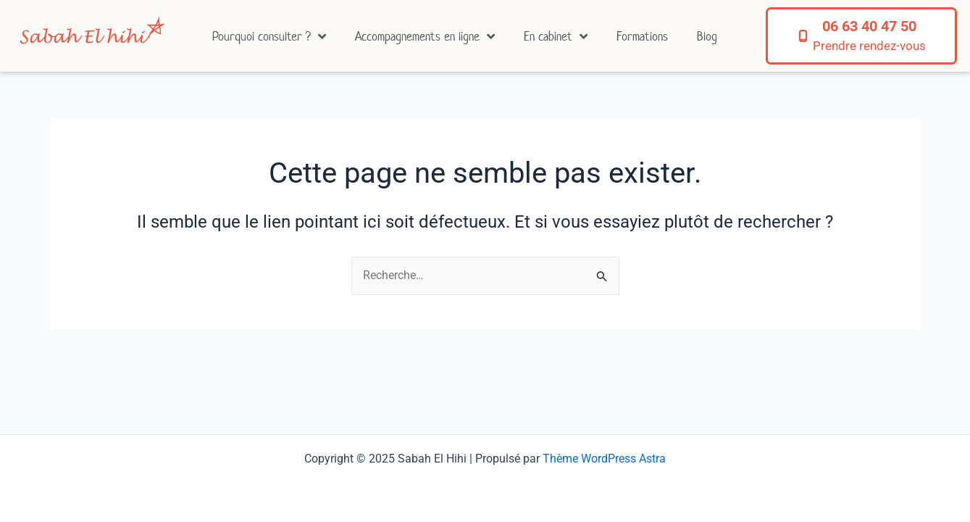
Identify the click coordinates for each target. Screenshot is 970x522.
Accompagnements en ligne (425, 36)
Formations (642, 36)
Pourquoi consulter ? (269, 36)
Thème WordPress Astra (604, 458)
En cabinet (556, 36)
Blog (707, 36)
